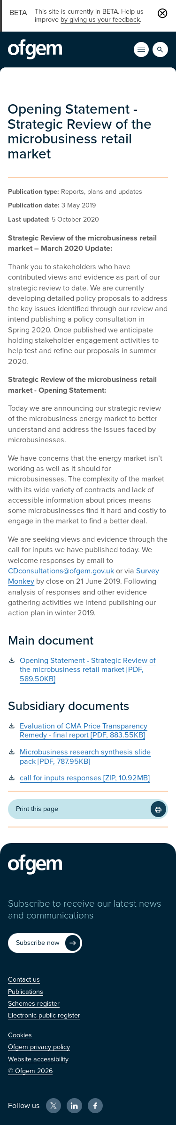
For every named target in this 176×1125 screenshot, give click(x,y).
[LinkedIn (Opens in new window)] (74, 1105)
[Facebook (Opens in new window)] (95, 1105)
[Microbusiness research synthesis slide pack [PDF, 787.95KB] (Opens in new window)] (88, 757)
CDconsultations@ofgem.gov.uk (61, 571)
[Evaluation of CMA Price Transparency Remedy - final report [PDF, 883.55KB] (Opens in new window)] (88, 731)
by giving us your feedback (100, 20)
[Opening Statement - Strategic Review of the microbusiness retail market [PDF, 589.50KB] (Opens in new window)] (88, 670)
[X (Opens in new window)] (53, 1105)
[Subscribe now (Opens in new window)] (45, 943)
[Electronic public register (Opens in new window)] (44, 1015)
